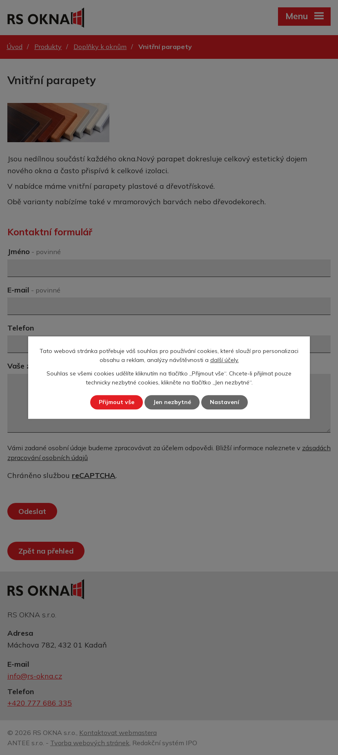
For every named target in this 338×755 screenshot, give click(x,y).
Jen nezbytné (172, 402)
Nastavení (224, 402)
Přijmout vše (116, 402)
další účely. (224, 360)
